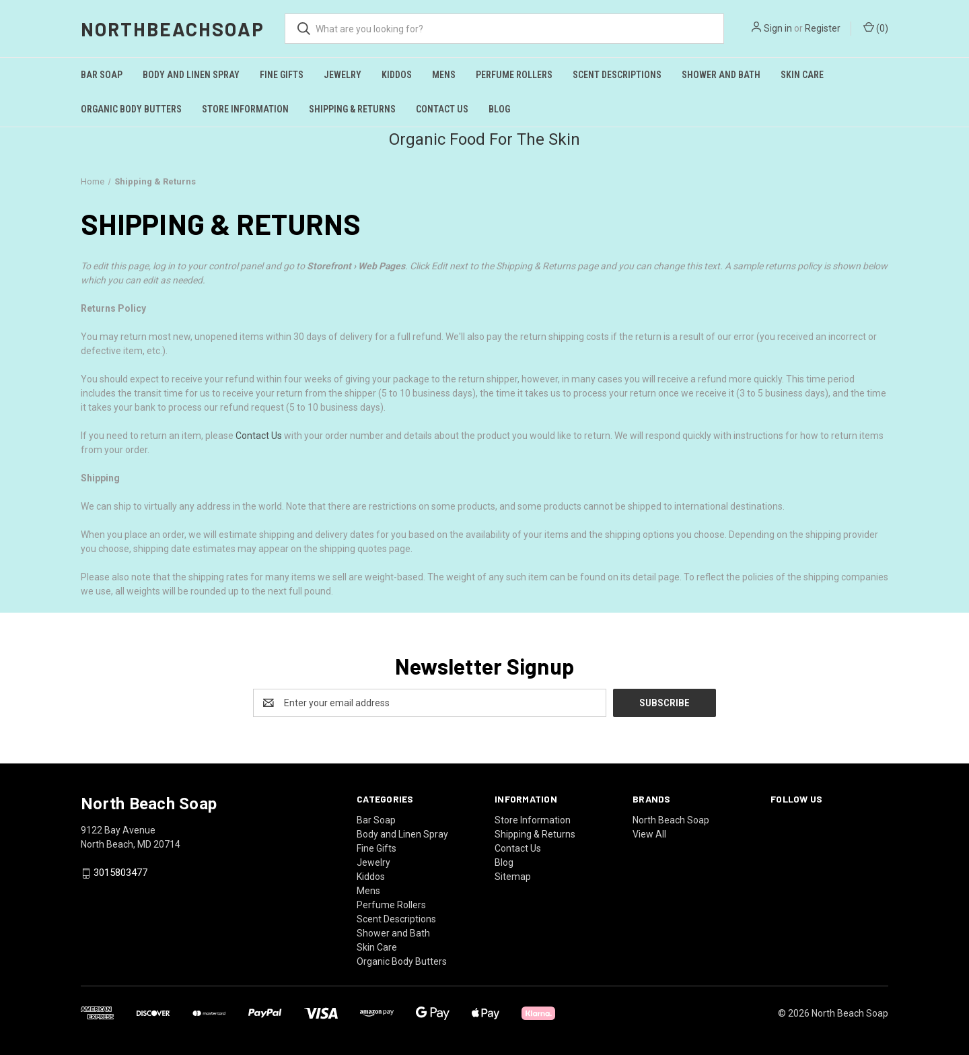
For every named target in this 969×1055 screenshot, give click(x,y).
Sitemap (513, 876)
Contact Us (442, 109)
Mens (444, 74)
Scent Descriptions (617, 74)
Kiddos (397, 74)
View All (649, 834)
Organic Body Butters (131, 109)
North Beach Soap (671, 820)
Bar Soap (101, 74)
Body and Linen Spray (191, 74)
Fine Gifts (281, 74)
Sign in (778, 28)
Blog (499, 109)
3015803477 (120, 873)
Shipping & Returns (352, 109)
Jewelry (342, 74)
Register (822, 28)
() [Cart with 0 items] (875, 28)
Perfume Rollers (514, 74)
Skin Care (802, 74)
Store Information (245, 109)
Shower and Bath (721, 74)
